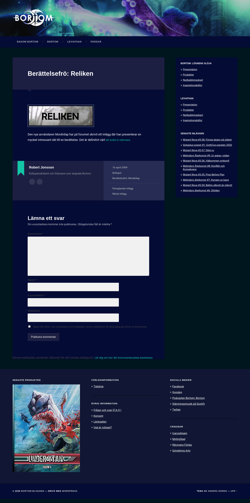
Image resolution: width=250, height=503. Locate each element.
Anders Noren (217, 495)
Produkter (188, 75)
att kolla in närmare (118, 140)
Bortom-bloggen (32, 495)
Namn (32, 283)
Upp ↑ (234, 495)
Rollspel (117, 173)
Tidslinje (99, 390)
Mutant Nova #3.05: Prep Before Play (204, 175)
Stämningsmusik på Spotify (189, 407)
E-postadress (36, 299)
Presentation (190, 70)
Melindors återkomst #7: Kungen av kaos (206, 180)
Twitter (176, 413)
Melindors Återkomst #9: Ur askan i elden (206, 156)
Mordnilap (134, 179)
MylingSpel (179, 442)
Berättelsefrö (119, 179)
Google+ (177, 396)
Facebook (178, 390)
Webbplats (34, 314)
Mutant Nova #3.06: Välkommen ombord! (206, 161)
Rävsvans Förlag (182, 448)
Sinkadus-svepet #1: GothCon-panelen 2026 (207, 145)
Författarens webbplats (40, 182)
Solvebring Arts (182, 453)
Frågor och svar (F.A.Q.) (108, 414)
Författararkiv (32, 182)
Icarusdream (180, 436)
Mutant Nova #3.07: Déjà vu (198, 151)
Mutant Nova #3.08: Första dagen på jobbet (207, 140)
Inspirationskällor (192, 86)
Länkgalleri (100, 425)
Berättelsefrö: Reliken (62, 74)
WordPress (69, 495)
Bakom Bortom (27, 42)
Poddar (96, 42)
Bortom (52, 42)
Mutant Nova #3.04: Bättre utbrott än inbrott (207, 186)
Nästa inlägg (119, 194)
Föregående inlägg (122, 189)
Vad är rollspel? (103, 431)
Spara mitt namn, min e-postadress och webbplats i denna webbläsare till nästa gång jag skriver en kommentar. (90, 331)
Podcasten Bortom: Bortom (189, 402)
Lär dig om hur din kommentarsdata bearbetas (125, 361)
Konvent (99, 419)
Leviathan (74, 42)
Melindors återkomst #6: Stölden (201, 191)
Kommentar (35, 235)
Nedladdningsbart (193, 81)
